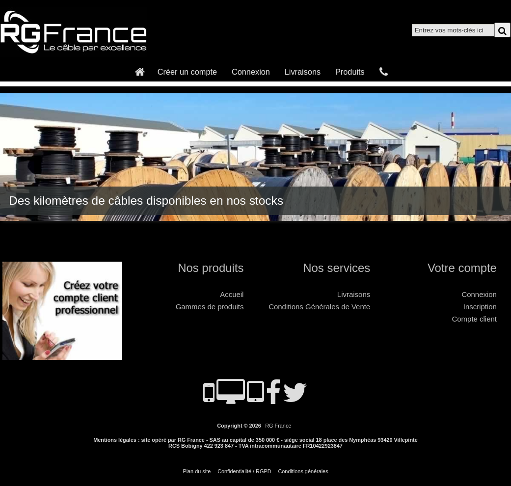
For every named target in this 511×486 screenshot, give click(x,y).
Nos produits (210, 267)
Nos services (336, 267)
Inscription (480, 306)
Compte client (474, 319)
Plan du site (197, 471)
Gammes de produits (210, 306)
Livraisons (303, 71)
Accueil (231, 294)
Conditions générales (303, 471)
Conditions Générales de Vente (319, 306)
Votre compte (462, 267)
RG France (278, 426)
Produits (350, 71)
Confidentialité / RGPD (244, 471)
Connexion (251, 71)
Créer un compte (187, 71)
